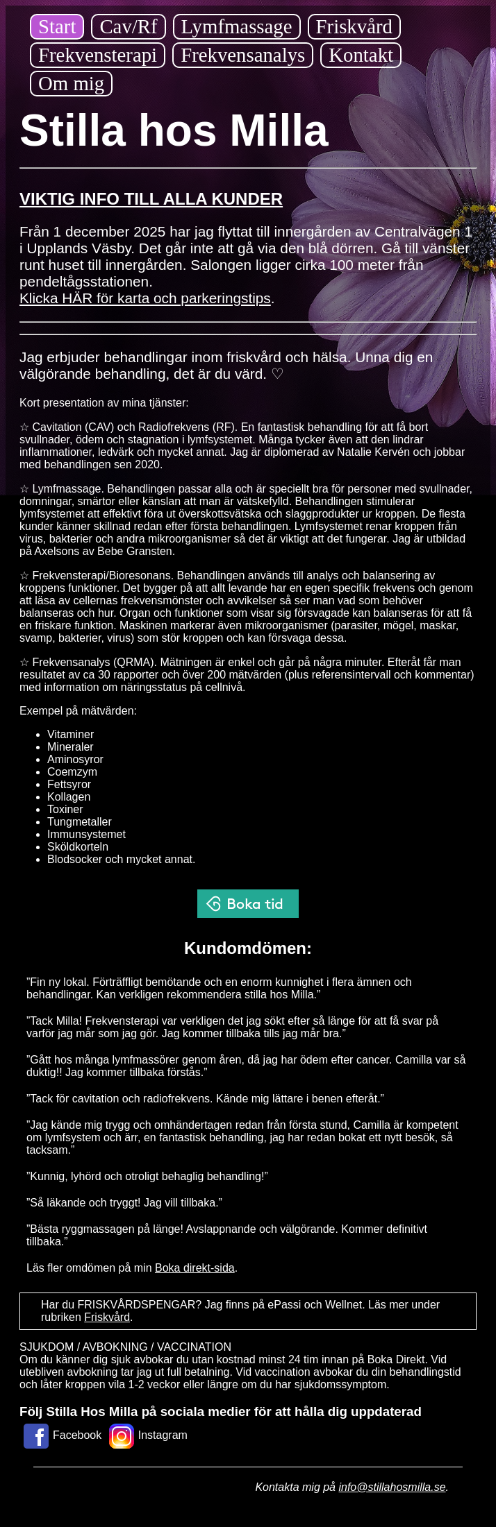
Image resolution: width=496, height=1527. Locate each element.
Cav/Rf (128, 26)
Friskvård (354, 26)
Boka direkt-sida (195, 1268)
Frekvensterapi (97, 55)
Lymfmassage (236, 26)
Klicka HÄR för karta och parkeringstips (145, 298)
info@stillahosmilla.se (391, 1487)
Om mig (71, 83)
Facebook (60, 1435)
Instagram (146, 1435)
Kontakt (361, 55)
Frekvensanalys (243, 55)
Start (57, 26)
